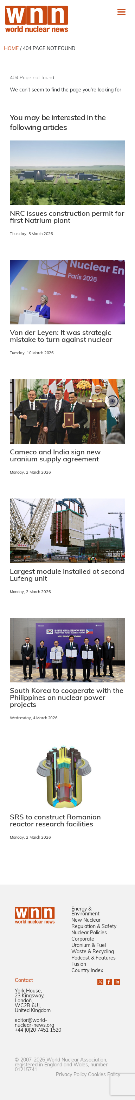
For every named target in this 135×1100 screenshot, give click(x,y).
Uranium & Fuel (88, 945)
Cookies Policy (104, 1075)
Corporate (82, 939)
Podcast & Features (93, 958)
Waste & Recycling (92, 952)
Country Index (87, 971)
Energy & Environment (85, 912)
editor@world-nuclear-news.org (34, 1023)
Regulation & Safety (93, 926)
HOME (11, 48)
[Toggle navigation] (121, 12)
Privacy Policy (71, 1075)
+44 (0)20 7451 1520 (38, 1030)
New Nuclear (86, 920)
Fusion (78, 964)
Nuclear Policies (89, 933)
